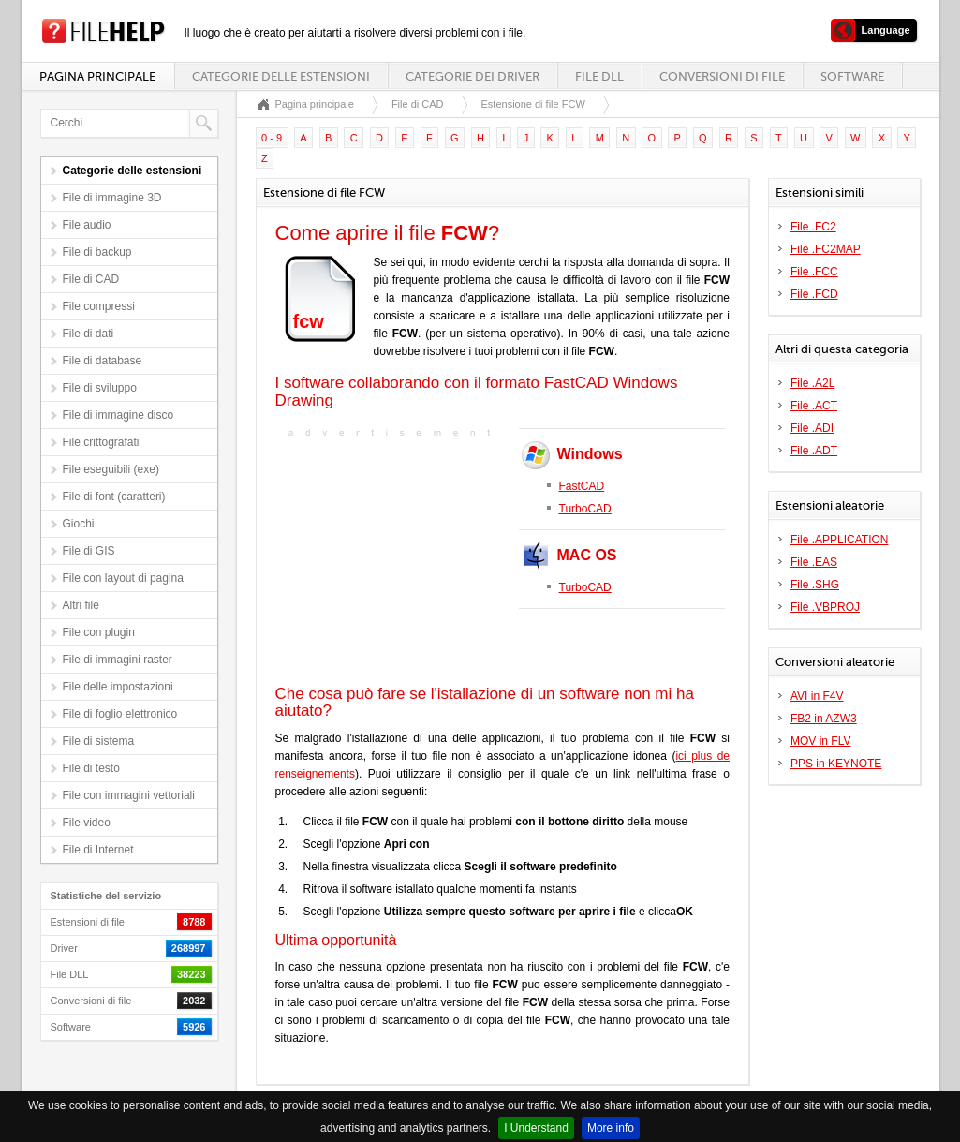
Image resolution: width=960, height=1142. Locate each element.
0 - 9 (271, 137)
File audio (87, 224)
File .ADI (812, 428)
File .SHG (814, 584)
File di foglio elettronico (120, 713)
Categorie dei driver (472, 76)
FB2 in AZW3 (823, 718)
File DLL (599, 76)
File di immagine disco (118, 415)
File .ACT (813, 405)
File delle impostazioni (118, 686)
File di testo (91, 768)
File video (87, 822)
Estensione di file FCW (533, 104)
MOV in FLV (820, 741)
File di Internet (98, 849)
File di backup (97, 252)
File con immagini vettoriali (129, 795)
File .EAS (813, 562)
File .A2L (812, 383)
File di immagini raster (117, 659)
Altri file (81, 605)
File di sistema (99, 741)
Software (852, 76)
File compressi (99, 306)
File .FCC (814, 271)
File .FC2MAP (825, 249)
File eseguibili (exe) (111, 469)
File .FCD (814, 294)
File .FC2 (813, 226)
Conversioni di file (722, 76)
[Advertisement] (392, 559)
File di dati (88, 333)
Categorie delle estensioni (281, 76)
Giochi (79, 523)
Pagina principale (97, 76)
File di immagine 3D (112, 197)
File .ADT (813, 450)
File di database (102, 360)
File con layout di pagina (123, 578)
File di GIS (89, 550)
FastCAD (582, 486)
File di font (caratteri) (114, 496)
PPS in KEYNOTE (835, 763)
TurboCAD (585, 508)
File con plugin (99, 632)
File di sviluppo (100, 387)
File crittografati (101, 442)
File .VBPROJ (825, 607)
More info (610, 1128)
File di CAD (91, 279)
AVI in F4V (816, 696)
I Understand (536, 1128)
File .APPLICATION (839, 539)
